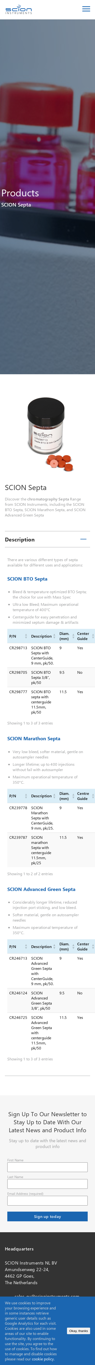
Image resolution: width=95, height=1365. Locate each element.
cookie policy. (43, 1358)
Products (20, 192)
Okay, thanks (78, 1331)
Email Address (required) (25, 1193)
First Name (15, 1160)
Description (20, 539)
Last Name (15, 1176)
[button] (25, 636)
